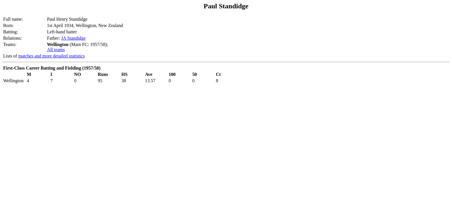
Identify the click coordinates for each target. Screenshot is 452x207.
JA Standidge (73, 38)
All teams (56, 49)
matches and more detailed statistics (51, 55)
